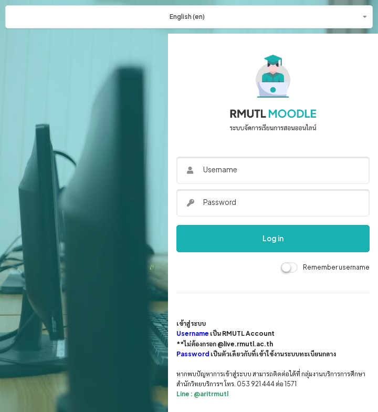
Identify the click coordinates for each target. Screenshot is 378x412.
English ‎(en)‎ (187, 16)
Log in (273, 238)
